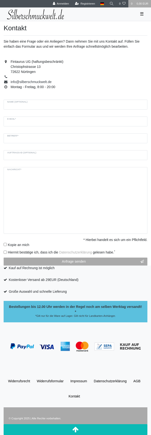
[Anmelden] (61, 3)
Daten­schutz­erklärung (110, 381)
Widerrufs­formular (50, 381)
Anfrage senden (103, 262)
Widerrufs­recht (19, 381)
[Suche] (112, 3)
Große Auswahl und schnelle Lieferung (38, 291)
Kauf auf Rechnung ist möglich (32, 268)
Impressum (78, 381)
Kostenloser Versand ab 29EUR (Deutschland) (43, 280)
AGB (137, 381)
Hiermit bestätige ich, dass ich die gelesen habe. (61, 252)
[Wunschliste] (122, 3)
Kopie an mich (18, 245)
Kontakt (74, 396)
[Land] (102, 3)
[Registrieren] (85, 3)
